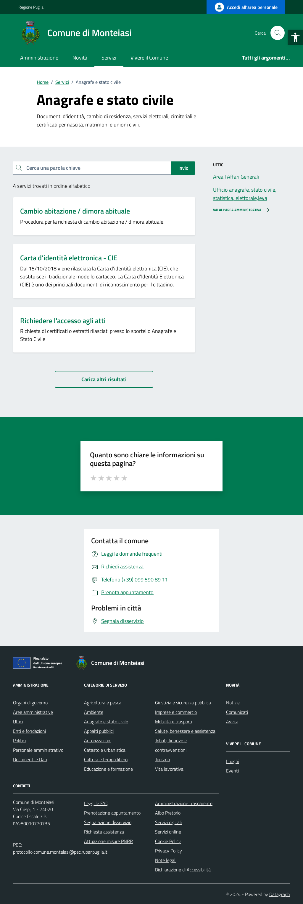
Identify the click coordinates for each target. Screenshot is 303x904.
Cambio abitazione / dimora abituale (75, 211)
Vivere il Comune (149, 58)
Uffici (18, 721)
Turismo (162, 759)
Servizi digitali (168, 822)
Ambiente (93, 712)
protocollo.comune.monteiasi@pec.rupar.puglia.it (60, 851)
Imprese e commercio (176, 712)
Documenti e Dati (30, 759)
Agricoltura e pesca (102, 702)
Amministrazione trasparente (183, 803)
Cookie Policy (168, 841)
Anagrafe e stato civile (106, 721)
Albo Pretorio (167, 812)
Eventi (232, 770)
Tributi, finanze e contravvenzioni (171, 745)
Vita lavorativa (169, 768)
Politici (19, 740)
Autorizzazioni (97, 740)
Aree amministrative (33, 712)
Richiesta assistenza (104, 831)
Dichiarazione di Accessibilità (183, 869)
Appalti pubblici (99, 731)
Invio (183, 167)
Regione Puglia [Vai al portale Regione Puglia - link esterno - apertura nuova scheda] (30, 7)
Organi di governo (30, 702)
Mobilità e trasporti (173, 721)
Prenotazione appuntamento (112, 812)
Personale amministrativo (38, 750)
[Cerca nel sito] (277, 33)
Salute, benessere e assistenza (185, 731)
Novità (79, 58)
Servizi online (168, 831)
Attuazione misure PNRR (108, 841)
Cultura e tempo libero (106, 759)
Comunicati (237, 712)
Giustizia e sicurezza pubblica (183, 702)
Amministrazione (39, 58)
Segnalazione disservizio (107, 822)
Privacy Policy (168, 850)
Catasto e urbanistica (104, 750)
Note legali (165, 860)
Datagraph (279, 894)
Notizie (233, 702)
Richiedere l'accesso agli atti (63, 320)
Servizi (108, 58)
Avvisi (232, 721)
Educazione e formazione (108, 768)
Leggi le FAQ (96, 803)
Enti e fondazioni (29, 731)
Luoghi (232, 761)
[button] (295, 37)
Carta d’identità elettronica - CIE (68, 258)
